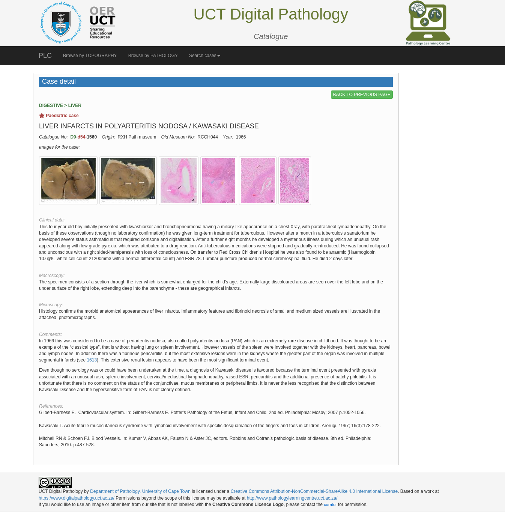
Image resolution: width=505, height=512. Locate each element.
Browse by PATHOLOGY (153, 55)
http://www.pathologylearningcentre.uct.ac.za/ (292, 498)
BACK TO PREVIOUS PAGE (362, 94)
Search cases (204, 55)
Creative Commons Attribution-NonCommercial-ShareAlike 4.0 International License (314, 491)
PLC (45, 55)
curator (330, 504)
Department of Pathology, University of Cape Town (140, 491)
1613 (92, 360)
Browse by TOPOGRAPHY (90, 55)
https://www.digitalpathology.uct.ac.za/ (76, 498)
